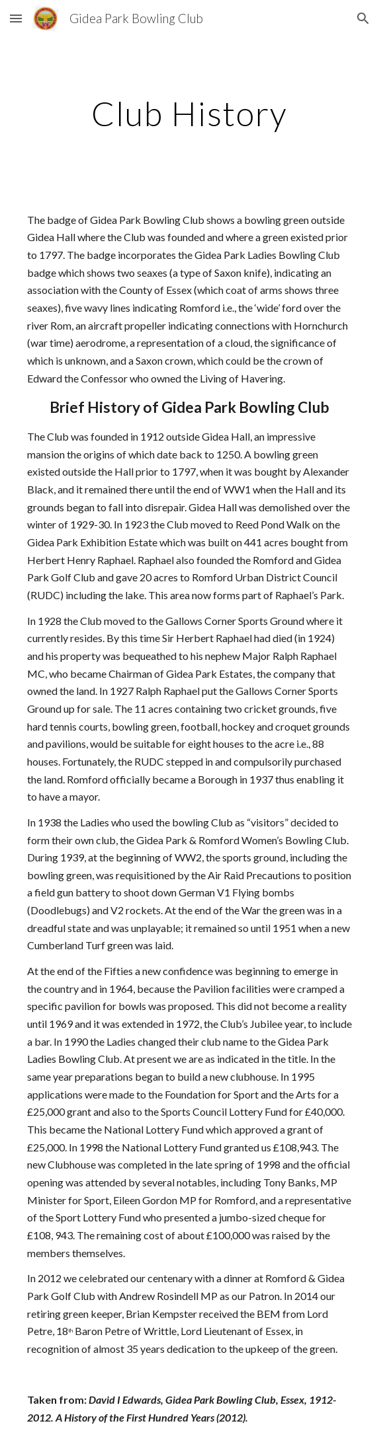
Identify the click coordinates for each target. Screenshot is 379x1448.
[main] (189, 113)
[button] (16, 18)
